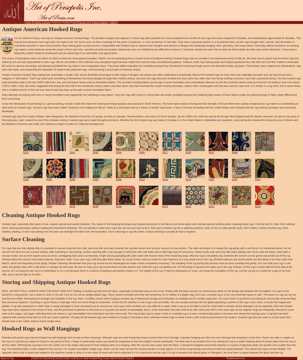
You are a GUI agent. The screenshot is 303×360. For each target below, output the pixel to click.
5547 (218, 151)
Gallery (113, 22)
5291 (79, 151)
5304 (125, 151)
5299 (102, 178)
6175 (172, 205)
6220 (195, 205)
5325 (218, 178)
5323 (195, 178)
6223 (264, 151)
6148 (125, 205)
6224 (264, 205)
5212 (33, 151)
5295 (56, 178)
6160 (148, 205)
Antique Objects (99, 22)
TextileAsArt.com (235, 358)
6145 (102, 205)
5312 (148, 178)
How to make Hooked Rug (88, 358)
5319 (195, 151)
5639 (33, 205)
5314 (172, 178)
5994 (56, 205)
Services (48, 358)
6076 (79, 205)
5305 (148, 151)
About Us (37, 358)
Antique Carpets (41, 22)
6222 (241, 205)
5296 (79, 178)
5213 (56, 151)
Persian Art (84, 22)
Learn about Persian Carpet (118, 358)
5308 (125, 178)
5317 (172, 151)
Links (57, 358)
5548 (241, 151)
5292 (102, 151)
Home (28, 22)
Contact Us (67, 358)
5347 (264, 178)
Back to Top (7, 358)
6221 (218, 205)
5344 (241, 178)
